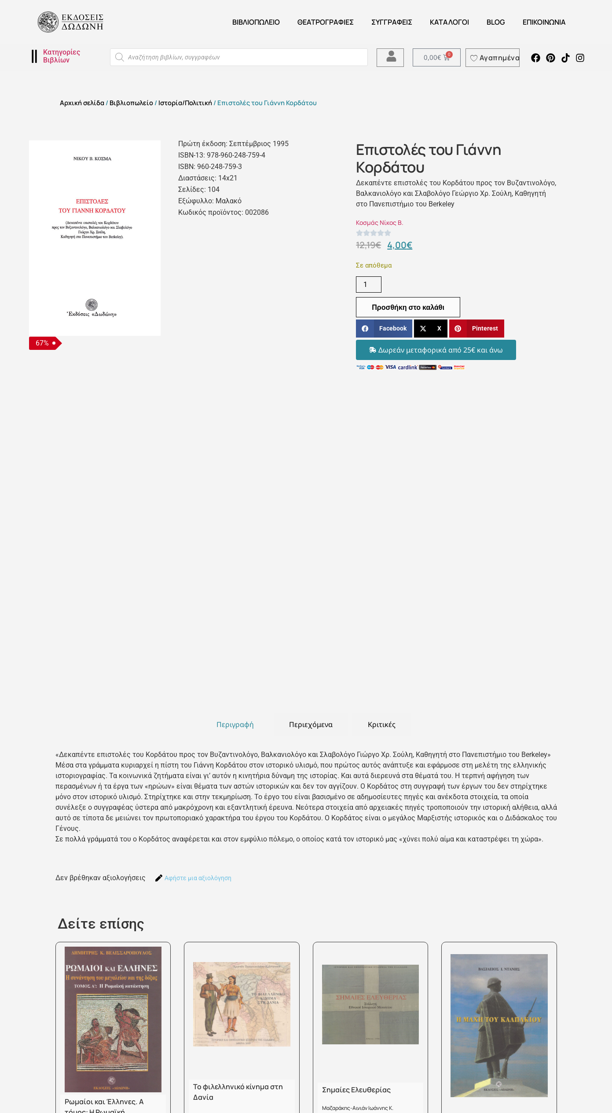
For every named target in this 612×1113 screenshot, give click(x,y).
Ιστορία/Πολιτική (185, 102)
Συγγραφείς (391, 22)
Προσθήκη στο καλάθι (408, 307)
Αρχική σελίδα (82, 102)
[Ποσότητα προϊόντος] (368, 284)
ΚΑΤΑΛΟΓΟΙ (449, 22)
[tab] (235, 724)
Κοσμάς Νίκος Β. (379, 222)
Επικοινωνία (544, 22)
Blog (496, 22)
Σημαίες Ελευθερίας (356, 1090)
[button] (384, 329)
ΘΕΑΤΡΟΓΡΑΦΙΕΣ (325, 22)
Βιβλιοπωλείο (256, 22)
